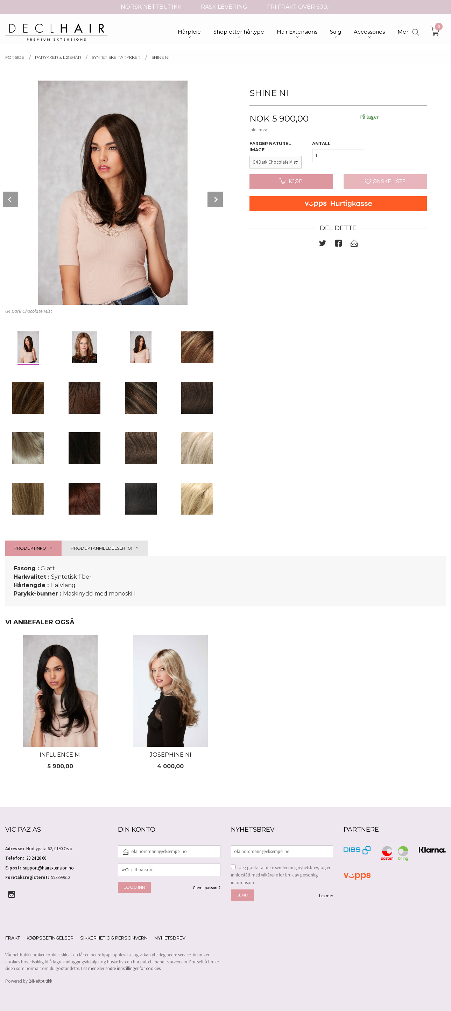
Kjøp (291, 181)
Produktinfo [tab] (30, 548)
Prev (10, 199)
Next (215, 199)
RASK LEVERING (224, 7)
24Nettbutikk (40, 981)
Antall (321, 143)
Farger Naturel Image (270, 146)
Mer (402, 31)
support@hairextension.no (48, 868)
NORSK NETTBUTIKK (151, 7)
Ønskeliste (385, 181)
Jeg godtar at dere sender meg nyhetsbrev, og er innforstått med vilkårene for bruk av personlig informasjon (280, 875)
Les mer (326, 895)
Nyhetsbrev (169, 938)
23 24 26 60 (36, 858)
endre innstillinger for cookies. (133, 968)
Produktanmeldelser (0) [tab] (101, 548)
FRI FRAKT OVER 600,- (298, 7)
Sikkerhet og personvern (114, 938)
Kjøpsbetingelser (50, 938)
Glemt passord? (206, 887)
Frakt (12, 938)
